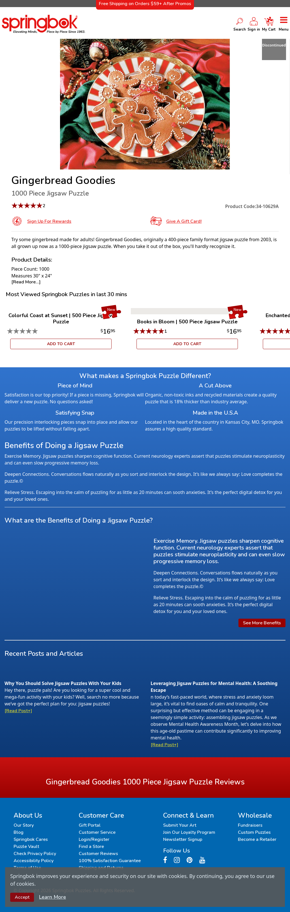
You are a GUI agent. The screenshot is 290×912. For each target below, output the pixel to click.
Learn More (52, 897)
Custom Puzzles (254, 832)
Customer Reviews (98, 854)
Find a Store (91, 846)
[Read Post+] (18, 711)
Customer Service (97, 832)
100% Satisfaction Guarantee (110, 861)
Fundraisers (250, 825)
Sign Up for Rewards (49, 221)
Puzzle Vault (26, 846)
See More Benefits (262, 623)
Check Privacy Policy (35, 854)
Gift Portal (90, 825)
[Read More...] (25, 282)
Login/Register (94, 839)
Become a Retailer (257, 839)
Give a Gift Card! (184, 221)
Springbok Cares (31, 839)
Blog (19, 832)
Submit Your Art (179, 825)
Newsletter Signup (182, 839)
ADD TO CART (61, 344)
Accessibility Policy (34, 861)
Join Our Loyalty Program (189, 832)
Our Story (24, 825)
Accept (22, 897)
